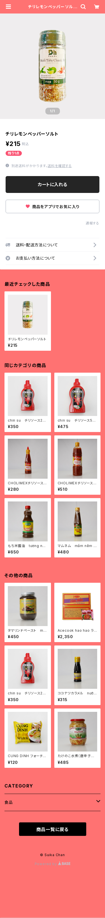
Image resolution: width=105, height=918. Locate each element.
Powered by (53, 864)
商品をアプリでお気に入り (52, 206)
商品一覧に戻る (52, 829)
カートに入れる (52, 184)
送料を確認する (60, 166)
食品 (8, 802)
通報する (92, 223)
